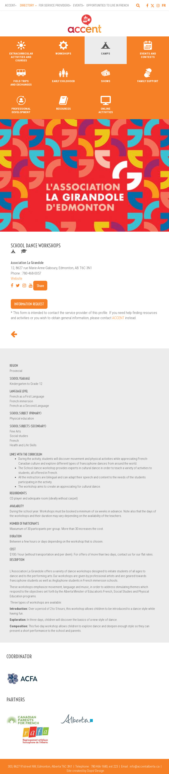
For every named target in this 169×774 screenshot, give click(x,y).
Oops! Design (95, 771)
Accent (10, 5)
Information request (29, 304)
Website (16, 278)
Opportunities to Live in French (107, 5)
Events (78, 5)
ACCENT (118, 318)
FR (164, 5)
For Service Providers (54, 5)
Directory (27, 5)
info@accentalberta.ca (145, 766)
